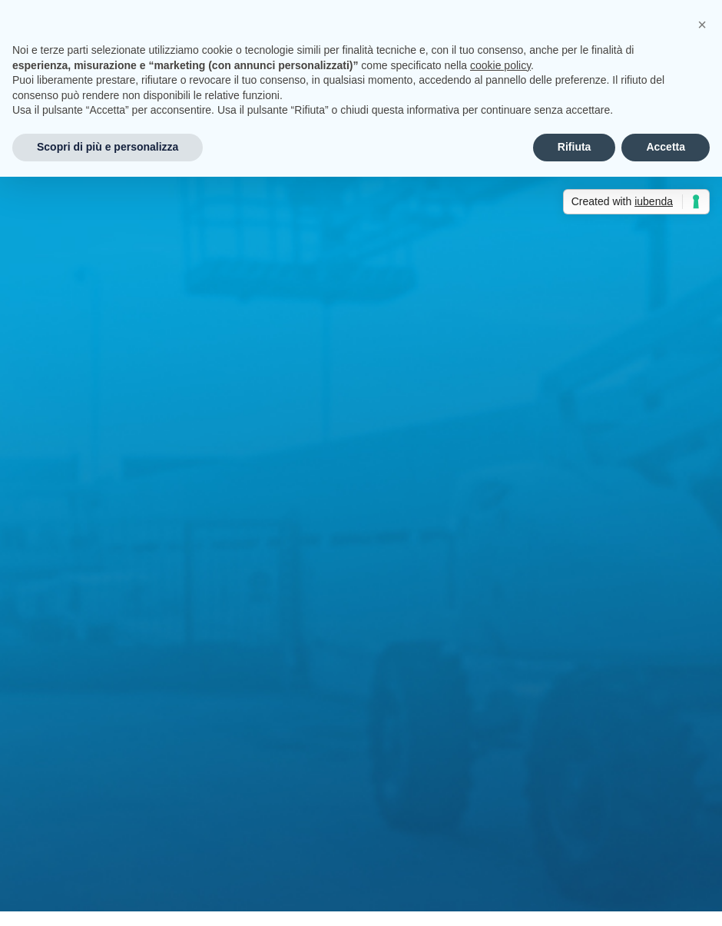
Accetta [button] (665, 147)
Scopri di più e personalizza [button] (107, 147)
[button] (702, 24)
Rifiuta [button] (574, 147)
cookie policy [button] (500, 65)
